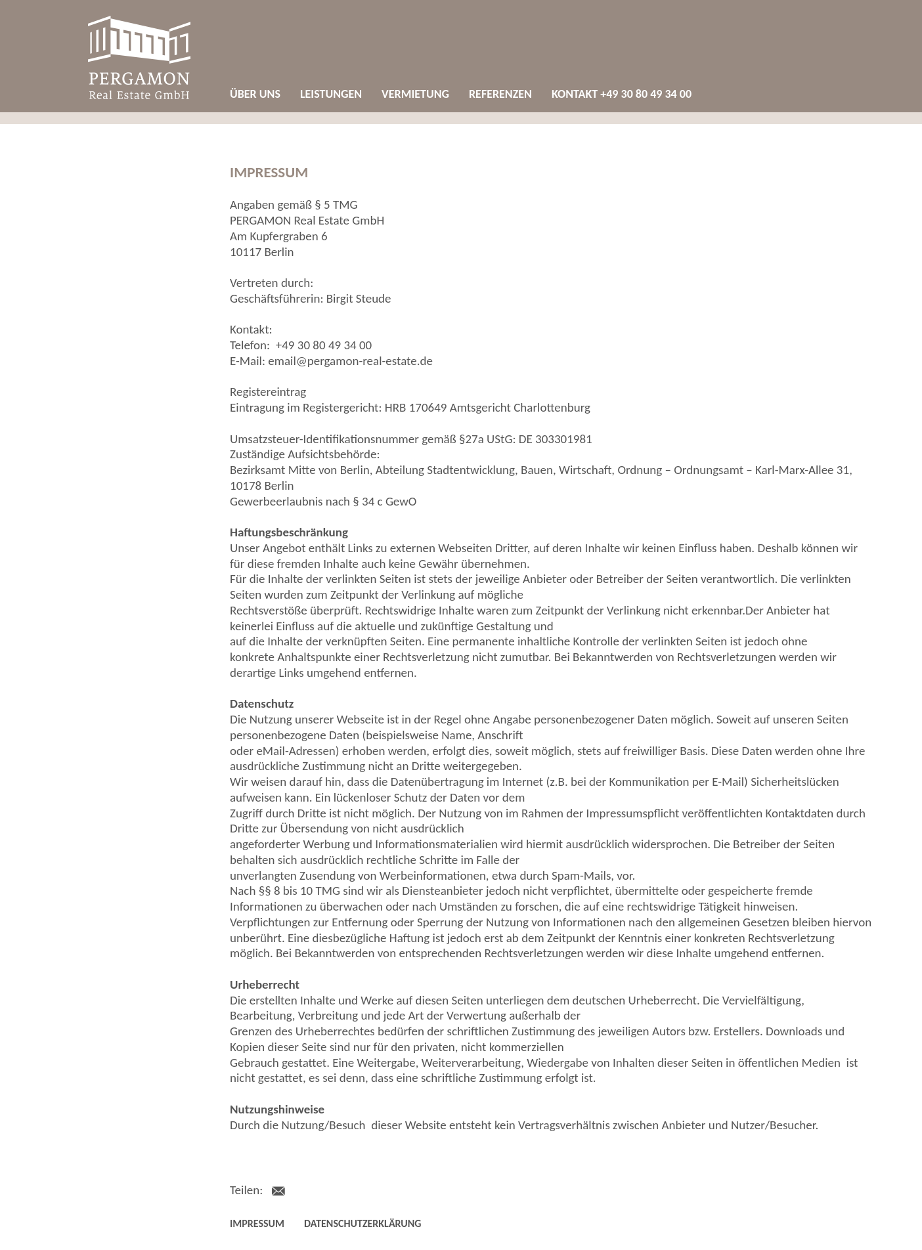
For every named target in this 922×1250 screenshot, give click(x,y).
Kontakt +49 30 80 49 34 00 (622, 94)
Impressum (257, 1223)
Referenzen (500, 94)
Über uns (255, 94)
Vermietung (415, 94)
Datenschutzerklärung (362, 1223)
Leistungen (331, 94)
